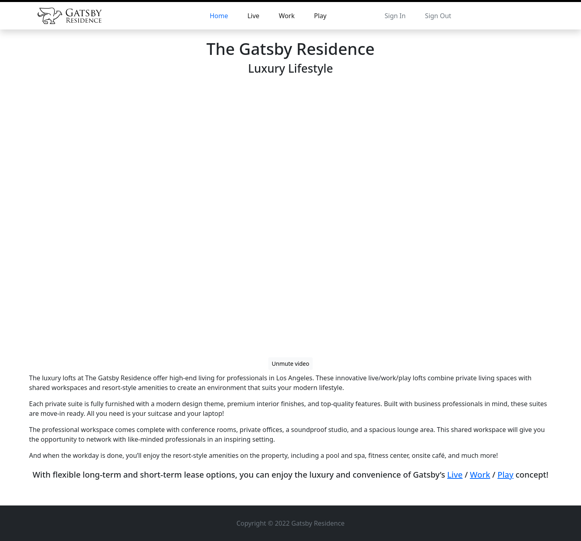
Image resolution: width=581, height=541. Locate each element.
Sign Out (438, 15)
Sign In (395, 15)
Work (287, 15)
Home (219, 15)
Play (320, 15)
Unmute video (290, 363)
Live (253, 15)
